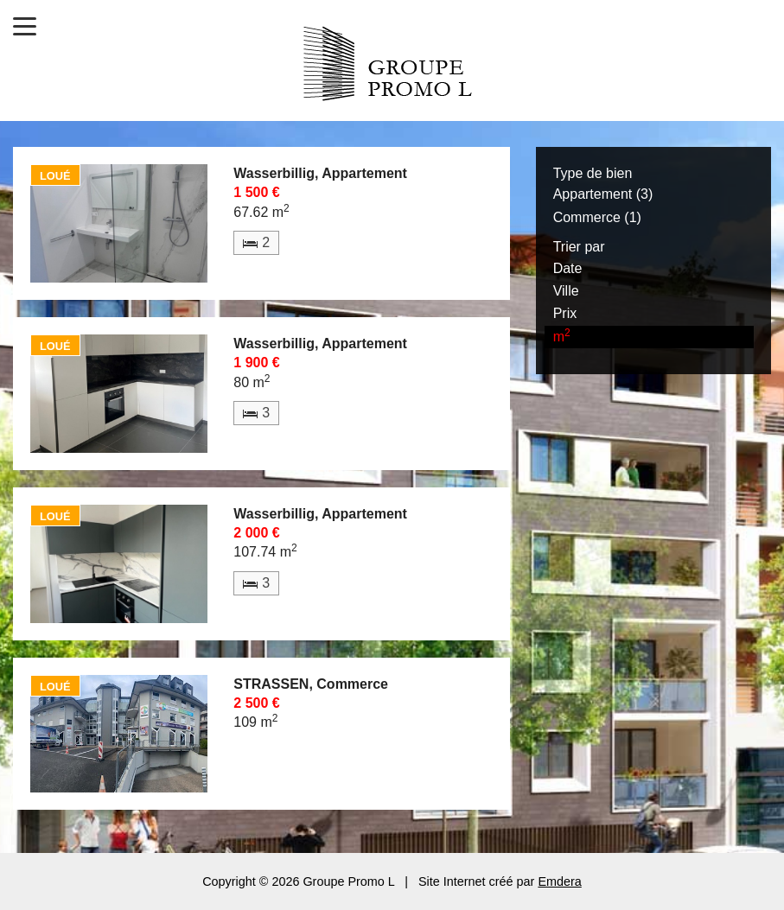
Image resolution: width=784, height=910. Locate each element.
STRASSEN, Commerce (310, 684)
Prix (565, 313)
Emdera (559, 881)
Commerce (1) (597, 217)
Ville (566, 290)
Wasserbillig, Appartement (320, 173)
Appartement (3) (603, 194)
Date (568, 268)
